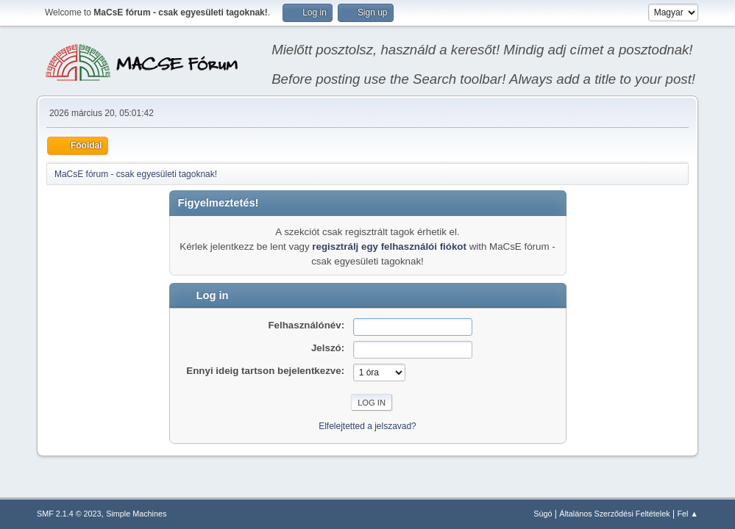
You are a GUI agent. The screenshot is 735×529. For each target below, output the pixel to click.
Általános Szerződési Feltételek (614, 513)
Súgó (542, 513)
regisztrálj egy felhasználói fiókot (389, 246)
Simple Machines (136, 513)
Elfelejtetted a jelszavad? (367, 426)
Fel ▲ (687, 513)
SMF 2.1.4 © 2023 (69, 513)
